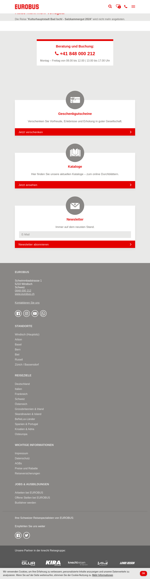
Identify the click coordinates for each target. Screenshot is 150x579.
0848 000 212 (23, 290)
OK (143, 573)
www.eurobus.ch (24, 294)
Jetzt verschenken (75, 132)
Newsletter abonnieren (34, 244)
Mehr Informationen (102, 575)
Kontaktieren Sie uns (27, 302)
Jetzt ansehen (75, 185)
